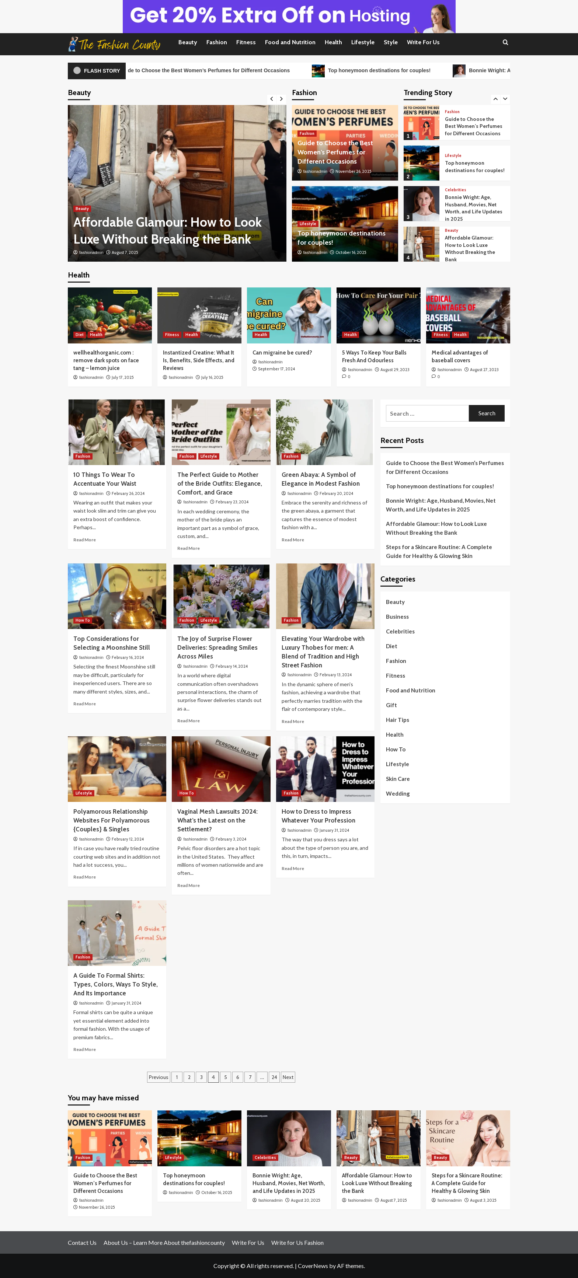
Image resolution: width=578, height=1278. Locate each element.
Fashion (216, 42)
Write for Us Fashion (297, 1242)
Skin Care (398, 778)
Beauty (187, 42)
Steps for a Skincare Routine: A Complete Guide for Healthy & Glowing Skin (439, 551)
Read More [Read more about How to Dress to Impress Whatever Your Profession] (293, 868)
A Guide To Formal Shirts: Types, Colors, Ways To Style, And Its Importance (115, 984)
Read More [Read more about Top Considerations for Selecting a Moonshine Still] (84, 703)
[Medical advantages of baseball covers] (468, 315)
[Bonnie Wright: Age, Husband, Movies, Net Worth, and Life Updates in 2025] (421, 203)
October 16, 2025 (350, 252)
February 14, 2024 (232, 666)
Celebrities (400, 631)
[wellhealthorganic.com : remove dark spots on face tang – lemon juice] (110, 315)
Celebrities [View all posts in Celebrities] (455, 190)
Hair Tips (397, 719)
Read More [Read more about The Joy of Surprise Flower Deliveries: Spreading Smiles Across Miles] (188, 720)
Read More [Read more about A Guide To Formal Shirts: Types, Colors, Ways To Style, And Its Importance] (84, 1049)
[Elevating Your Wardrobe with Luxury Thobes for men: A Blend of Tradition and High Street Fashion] (325, 596)
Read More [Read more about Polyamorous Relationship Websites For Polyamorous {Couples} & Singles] (84, 877)
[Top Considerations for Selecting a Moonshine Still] (117, 596)
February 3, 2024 (231, 839)
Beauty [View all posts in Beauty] (82, 208)
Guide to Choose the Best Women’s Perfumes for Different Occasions (213, 70)
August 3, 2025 (483, 1200)
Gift (391, 705)
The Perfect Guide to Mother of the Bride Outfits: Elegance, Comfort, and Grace (219, 483)
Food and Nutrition (290, 42)
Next (288, 1077)
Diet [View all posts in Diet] (80, 334)
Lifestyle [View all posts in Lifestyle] (308, 223)
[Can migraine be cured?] (289, 315)
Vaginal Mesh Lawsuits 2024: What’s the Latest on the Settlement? (217, 820)
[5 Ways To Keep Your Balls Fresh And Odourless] (379, 315)
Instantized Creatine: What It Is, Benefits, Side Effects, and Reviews (198, 360)
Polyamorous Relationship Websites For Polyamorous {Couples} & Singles (111, 820)
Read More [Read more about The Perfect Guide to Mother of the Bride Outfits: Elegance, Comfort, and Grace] (188, 548)
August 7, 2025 (125, 252)
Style (391, 42)
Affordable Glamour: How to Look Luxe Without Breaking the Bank (470, 248)
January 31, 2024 (334, 830)
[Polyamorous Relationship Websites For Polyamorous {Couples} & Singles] (117, 769)
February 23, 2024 (232, 501)
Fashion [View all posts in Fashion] (307, 133)
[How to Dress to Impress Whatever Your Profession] (325, 769)
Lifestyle (363, 42)
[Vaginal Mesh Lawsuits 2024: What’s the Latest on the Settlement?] (221, 769)
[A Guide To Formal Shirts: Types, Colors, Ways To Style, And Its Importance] (117, 933)
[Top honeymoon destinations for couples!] (421, 163)
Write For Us (423, 42)
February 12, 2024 (128, 839)
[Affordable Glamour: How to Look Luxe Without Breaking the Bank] (177, 183)
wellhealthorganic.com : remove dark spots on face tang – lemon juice (106, 360)
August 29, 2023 (395, 369)
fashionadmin (91, 252)
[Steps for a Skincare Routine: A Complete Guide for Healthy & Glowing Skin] (468, 1138)
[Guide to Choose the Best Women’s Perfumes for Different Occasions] (421, 122)
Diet (391, 646)
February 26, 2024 (128, 493)
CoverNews (313, 1265)
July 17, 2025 (123, 377)
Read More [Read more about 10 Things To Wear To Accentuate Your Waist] (84, 539)
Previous (158, 1077)
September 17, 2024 (276, 368)
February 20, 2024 (336, 493)
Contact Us (82, 1242)
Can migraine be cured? (282, 352)
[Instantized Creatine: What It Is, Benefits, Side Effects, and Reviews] (199, 315)
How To (395, 749)
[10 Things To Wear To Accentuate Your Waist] (117, 432)
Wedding (398, 793)
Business (397, 616)
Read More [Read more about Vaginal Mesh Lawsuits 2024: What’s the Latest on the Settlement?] (188, 885)
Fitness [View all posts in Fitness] (172, 334)
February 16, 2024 (128, 657)
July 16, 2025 (212, 377)
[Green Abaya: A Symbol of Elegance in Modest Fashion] (325, 432)
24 (274, 1077)
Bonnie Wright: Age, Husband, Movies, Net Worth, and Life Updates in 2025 (473, 208)
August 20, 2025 (305, 1200)
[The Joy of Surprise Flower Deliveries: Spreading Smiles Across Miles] (221, 596)
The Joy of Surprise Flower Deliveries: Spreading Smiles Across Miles (217, 647)
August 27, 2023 (484, 369)
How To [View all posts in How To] (83, 620)
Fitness (246, 42)
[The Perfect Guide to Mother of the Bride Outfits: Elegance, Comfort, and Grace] (221, 432)
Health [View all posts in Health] (96, 334)
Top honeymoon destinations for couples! (388, 70)
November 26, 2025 (353, 171)
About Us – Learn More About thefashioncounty (164, 1242)
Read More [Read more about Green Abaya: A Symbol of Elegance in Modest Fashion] (293, 539)
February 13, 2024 (336, 674)
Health (333, 42)
